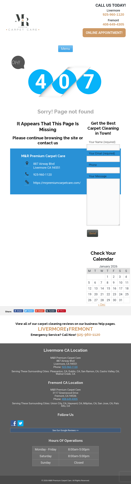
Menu (65, 49)
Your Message (98, 176)
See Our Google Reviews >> (65, 430)
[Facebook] (18, 310)
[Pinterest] (61, 310)
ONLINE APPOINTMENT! (104, 33)
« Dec (101, 304)
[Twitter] (29, 310)
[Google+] (40, 310)
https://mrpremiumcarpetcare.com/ (57, 183)
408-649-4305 (113, 24)
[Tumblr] (51, 310)
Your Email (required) (102, 153)
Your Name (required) (102, 142)
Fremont (81, 329)
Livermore (52, 329)
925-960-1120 (113, 14)
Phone (93, 165)
